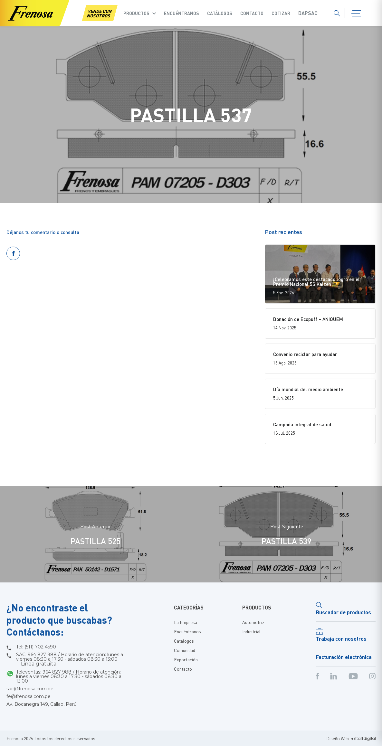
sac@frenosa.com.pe (29, 688)
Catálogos (219, 13)
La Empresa (185, 622)
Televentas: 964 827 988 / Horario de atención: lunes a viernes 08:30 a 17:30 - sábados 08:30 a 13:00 (68, 676)
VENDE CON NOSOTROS (99, 13)
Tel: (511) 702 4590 (36, 647)
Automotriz (253, 622)
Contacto (251, 13)
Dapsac (308, 13)
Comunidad (184, 650)
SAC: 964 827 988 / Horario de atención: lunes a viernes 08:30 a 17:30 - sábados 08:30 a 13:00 (69, 659)
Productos (136, 13)
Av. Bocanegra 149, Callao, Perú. (42, 704)
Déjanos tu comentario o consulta (42, 232)
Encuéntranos (181, 13)
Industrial (251, 631)
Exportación (186, 659)
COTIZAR (281, 13)
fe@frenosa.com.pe (28, 696)
